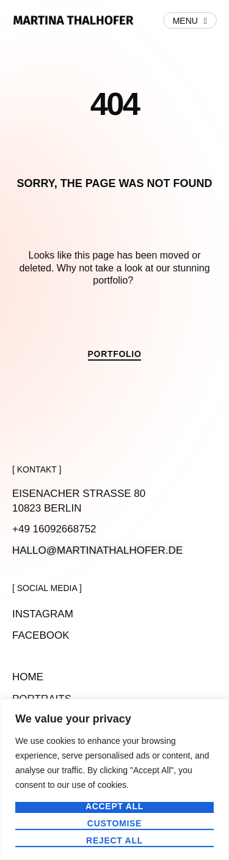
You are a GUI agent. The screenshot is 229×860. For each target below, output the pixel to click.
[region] (114, 779)
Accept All (114, 806)
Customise (114, 823)
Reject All (114, 840)
